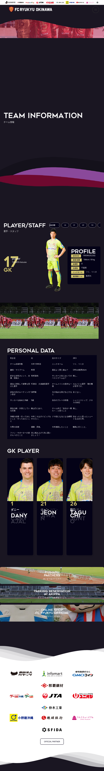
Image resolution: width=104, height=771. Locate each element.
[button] (54, 225)
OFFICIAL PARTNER (52, 741)
